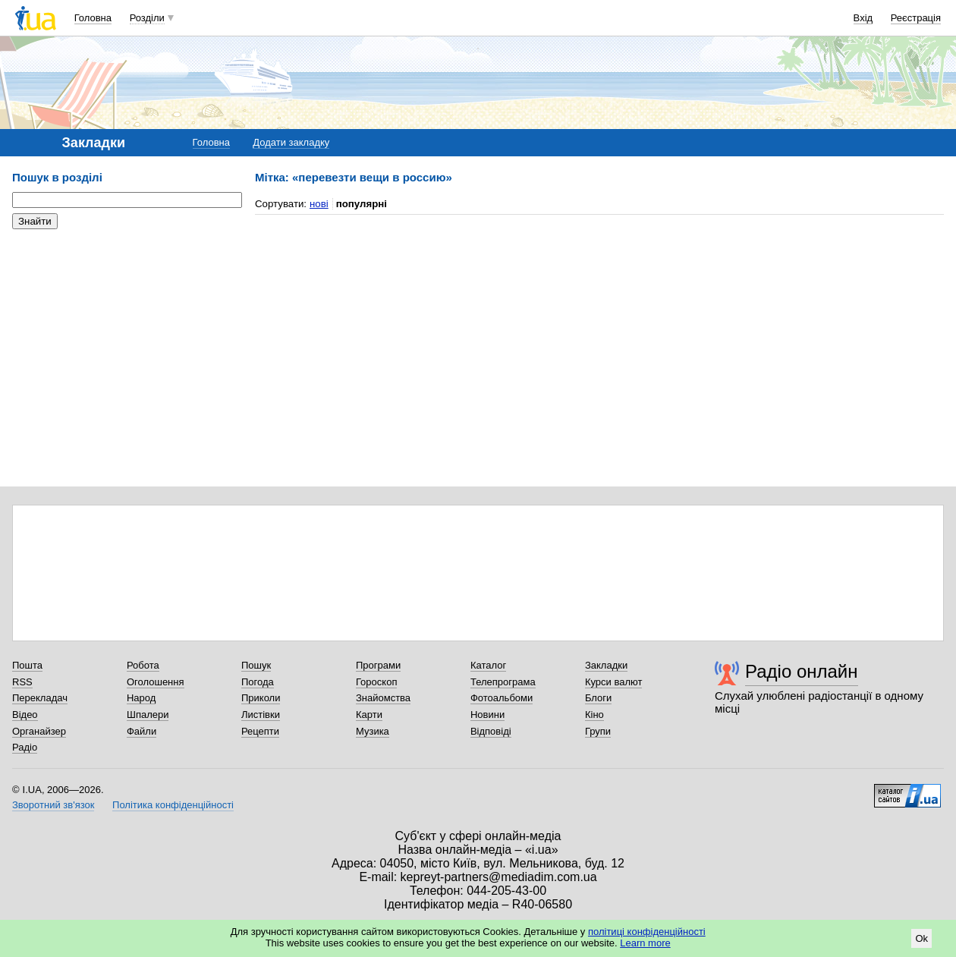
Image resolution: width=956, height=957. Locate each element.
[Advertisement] (126, 334)
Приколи (260, 698)
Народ (141, 698)
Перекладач (40, 698)
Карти (369, 714)
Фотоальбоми (501, 698)
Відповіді (490, 731)
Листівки (260, 714)
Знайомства (383, 698)
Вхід (863, 18)
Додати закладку (291, 142)
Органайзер (39, 731)
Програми (378, 665)
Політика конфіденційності (173, 805)
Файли (141, 731)
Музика (372, 731)
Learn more (645, 943)
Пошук (256, 665)
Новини (487, 714)
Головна (93, 18)
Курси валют (614, 682)
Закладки (606, 665)
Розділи (147, 18)
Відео (25, 714)
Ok (921, 938)
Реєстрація (916, 18)
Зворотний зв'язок (53, 805)
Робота (143, 665)
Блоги (598, 698)
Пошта (27, 665)
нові (319, 203)
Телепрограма (503, 682)
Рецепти (260, 731)
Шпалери (148, 714)
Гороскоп (376, 682)
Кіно (594, 714)
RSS (22, 682)
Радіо (24, 747)
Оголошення (155, 682)
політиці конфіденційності (647, 931)
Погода (257, 682)
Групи (598, 731)
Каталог (488, 665)
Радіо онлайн (801, 671)
